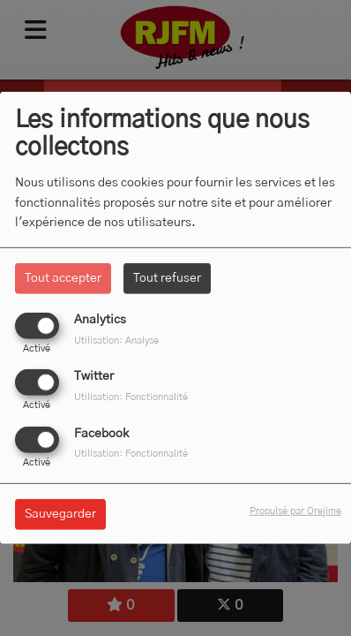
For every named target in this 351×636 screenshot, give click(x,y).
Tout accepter (63, 278)
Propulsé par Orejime (295, 510)
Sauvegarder (60, 513)
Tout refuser (167, 278)
